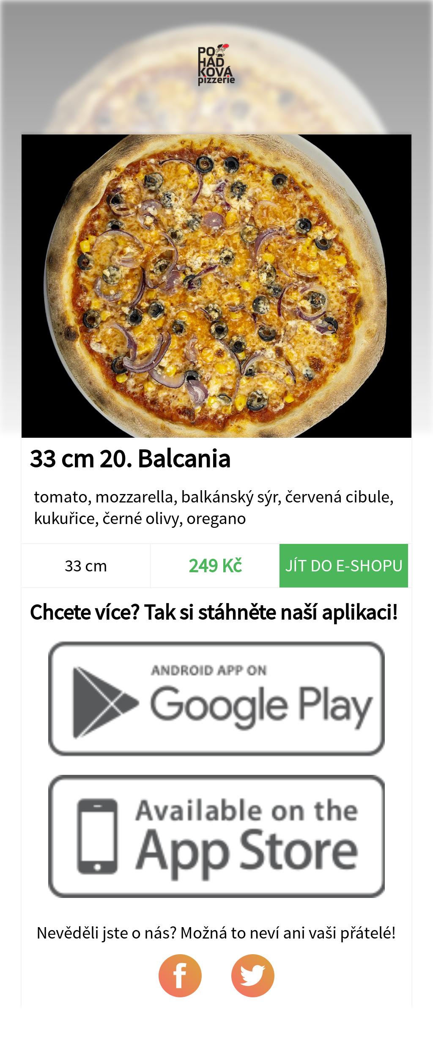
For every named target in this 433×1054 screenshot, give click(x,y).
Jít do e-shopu (344, 565)
